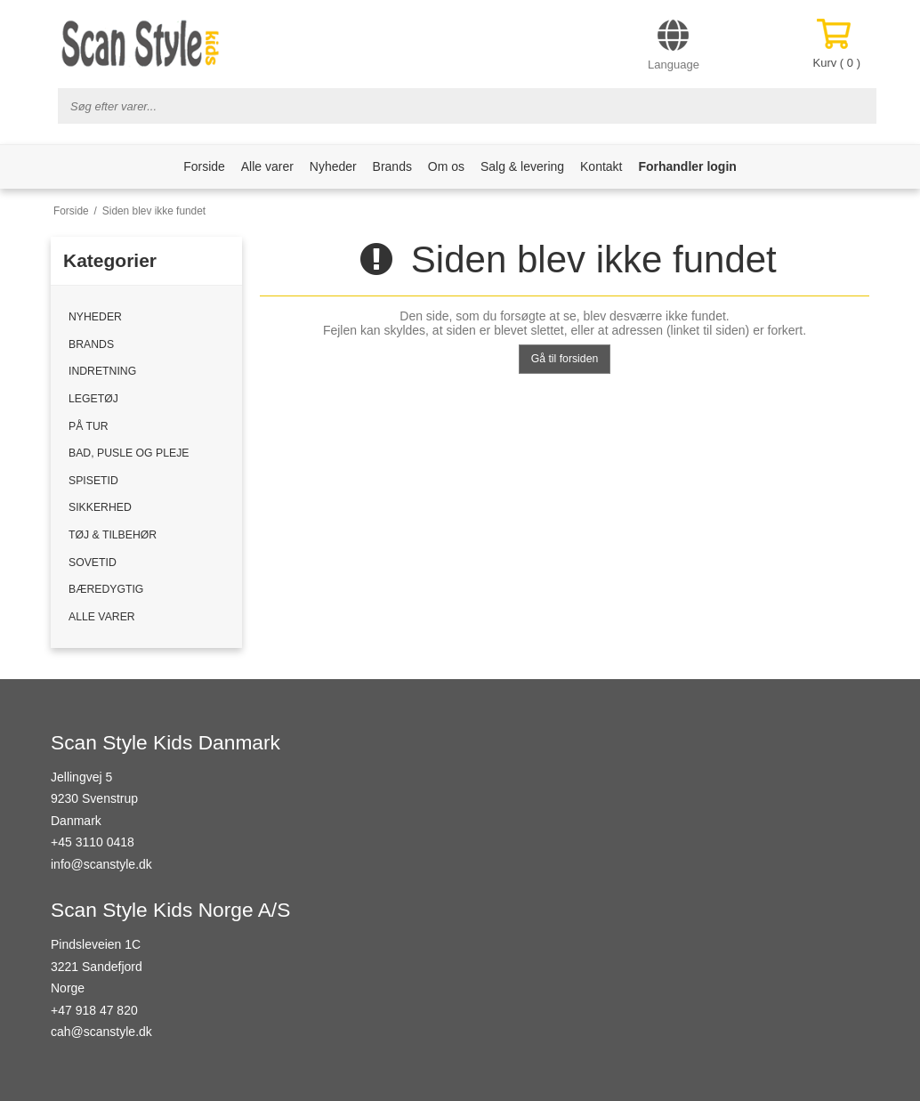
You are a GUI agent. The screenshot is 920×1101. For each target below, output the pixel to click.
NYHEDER (95, 317)
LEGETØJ (93, 399)
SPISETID (93, 480)
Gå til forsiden (565, 358)
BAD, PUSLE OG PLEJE (129, 453)
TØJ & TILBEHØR (113, 535)
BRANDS (91, 344)
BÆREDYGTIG (106, 589)
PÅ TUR (89, 426)
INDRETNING (102, 371)
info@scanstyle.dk (101, 864)
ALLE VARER (102, 617)
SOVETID (93, 562)
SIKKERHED (100, 507)
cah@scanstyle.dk (101, 1031)
